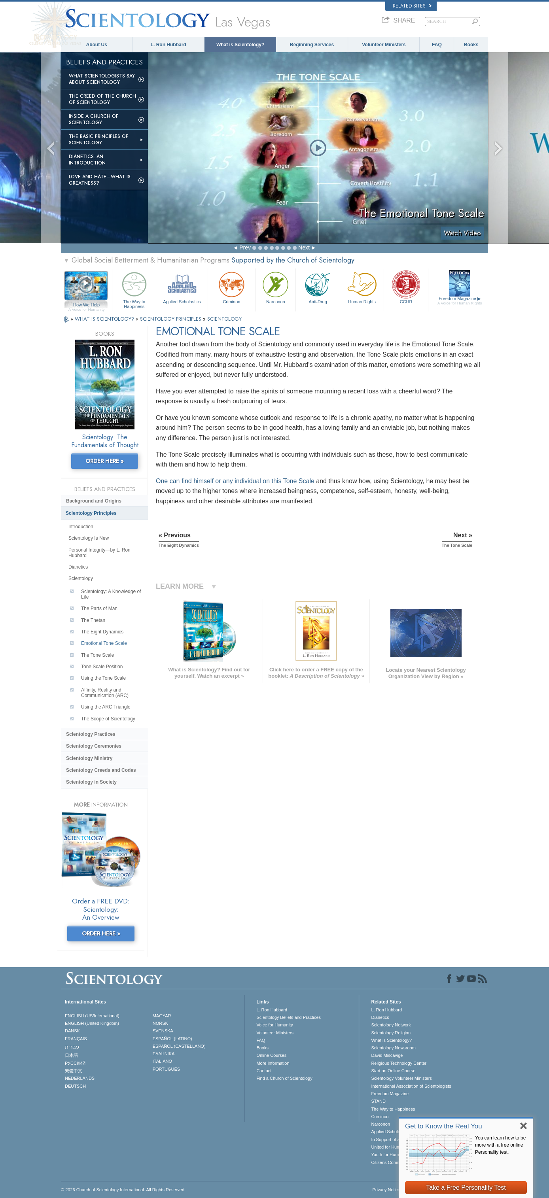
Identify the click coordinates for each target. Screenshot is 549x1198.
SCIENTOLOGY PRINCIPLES (171, 319)
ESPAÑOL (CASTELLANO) (179, 1046)
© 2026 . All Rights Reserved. (123, 1189)
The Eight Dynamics (102, 632)
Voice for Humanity (274, 1024)
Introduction (80, 526)
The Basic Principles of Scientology (98, 139)
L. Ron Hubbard (168, 44)
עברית (72, 1047)
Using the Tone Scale (103, 678)
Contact (263, 1070)
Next (304, 247)
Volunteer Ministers (383, 44)
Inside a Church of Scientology (93, 119)
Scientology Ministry (89, 758)
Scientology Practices (90, 734)
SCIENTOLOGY (224, 319)
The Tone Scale (97, 655)
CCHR (406, 287)
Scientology (80, 578)
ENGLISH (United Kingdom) (92, 1023)
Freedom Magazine (459, 301)
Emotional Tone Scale (104, 643)
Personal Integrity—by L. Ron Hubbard (99, 552)
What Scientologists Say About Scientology (102, 79)
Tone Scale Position (102, 666)
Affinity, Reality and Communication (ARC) (105, 692)
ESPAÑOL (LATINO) (172, 1038)
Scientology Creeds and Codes (101, 770)
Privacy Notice (386, 1189)
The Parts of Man (99, 608)
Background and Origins (93, 501)
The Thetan (93, 620)
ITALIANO (162, 1061)
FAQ (437, 44)
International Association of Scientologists (411, 1086)
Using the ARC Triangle (106, 707)
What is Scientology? (240, 44)
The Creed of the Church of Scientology (102, 99)
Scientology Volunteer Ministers (401, 1078)
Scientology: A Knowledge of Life (111, 594)
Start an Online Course (393, 1070)
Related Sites (412, 5)
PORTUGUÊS (166, 1069)
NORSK (160, 1023)
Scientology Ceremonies (93, 746)
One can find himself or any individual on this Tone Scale (235, 481)
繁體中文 (73, 1070)
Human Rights (362, 287)
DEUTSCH (75, 1086)
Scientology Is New (88, 538)
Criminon (232, 287)
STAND (378, 1101)
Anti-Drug (317, 287)
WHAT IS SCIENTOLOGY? (105, 319)
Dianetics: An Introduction (87, 159)
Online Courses (271, 1055)
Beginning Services (312, 44)
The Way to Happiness (134, 289)
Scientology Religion (391, 1032)
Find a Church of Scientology (284, 1078)
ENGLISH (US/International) (92, 1015)
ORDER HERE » (104, 461)
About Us (96, 44)
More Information (272, 1063)
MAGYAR (162, 1015)
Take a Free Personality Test (466, 1187)
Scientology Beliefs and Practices (288, 1017)
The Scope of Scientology (108, 719)
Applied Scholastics (181, 287)
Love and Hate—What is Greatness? (100, 180)
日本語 (71, 1055)
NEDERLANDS (80, 1078)
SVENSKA (163, 1030)
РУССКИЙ (75, 1063)
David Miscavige (387, 1055)
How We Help (86, 305)
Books (471, 44)
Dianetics (78, 567)
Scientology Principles (91, 513)
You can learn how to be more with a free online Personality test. (500, 1145)
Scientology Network (391, 1024)
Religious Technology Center (398, 1063)
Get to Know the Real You (443, 1126)
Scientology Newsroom (393, 1047)
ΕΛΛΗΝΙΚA (164, 1053)
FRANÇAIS (76, 1038)
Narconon (275, 287)
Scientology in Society (91, 782)
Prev (245, 247)
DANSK (72, 1030)
